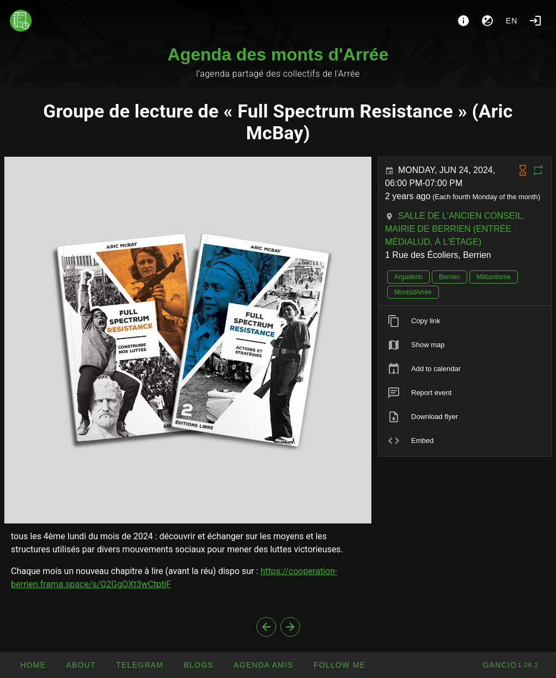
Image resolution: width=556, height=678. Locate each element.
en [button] (512, 20)
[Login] (535, 21)
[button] (263, 665)
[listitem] (465, 321)
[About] (463, 21)
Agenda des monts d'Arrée (278, 54)
